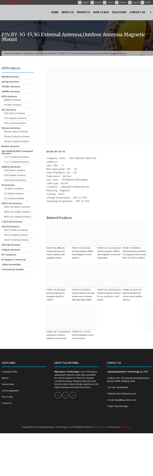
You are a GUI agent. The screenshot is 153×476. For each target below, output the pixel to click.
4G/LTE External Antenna (16, 240)
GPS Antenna (9, 110)
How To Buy (101, 12)
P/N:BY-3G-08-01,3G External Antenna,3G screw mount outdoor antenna (133, 295)
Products (83, 12)
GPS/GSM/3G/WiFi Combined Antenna (17, 152)
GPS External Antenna (15, 123)
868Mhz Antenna (12, 100)
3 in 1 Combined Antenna (16, 162)
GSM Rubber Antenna (14, 175)
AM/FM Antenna (10, 76)
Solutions (119, 12)
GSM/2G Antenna (11, 167)
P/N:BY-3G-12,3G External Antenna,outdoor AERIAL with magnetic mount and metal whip (109, 253)
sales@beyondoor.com (15, 2)
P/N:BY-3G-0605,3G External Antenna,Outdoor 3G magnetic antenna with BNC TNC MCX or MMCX (134, 253)
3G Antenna (29, 53)
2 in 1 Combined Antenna (16, 157)
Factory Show (8, 384)
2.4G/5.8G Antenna (12, 221)
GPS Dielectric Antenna (15, 118)
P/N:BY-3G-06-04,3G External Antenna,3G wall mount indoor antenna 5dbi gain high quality (83, 295)
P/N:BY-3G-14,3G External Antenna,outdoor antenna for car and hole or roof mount (109, 295)
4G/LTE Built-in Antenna (16, 230)
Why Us (5, 378)
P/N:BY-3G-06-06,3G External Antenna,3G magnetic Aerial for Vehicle (56, 295)
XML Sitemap (100, 427)
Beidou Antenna (11, 146)
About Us (68, 12)
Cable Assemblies (11, 264)
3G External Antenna (47, 53)
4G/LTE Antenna (10, 226)
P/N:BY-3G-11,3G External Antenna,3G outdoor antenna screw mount (58, 334)
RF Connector (9, 254)
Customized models (13, 269)
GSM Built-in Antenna (14, 170)
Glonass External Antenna (16, 141)
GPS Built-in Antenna (14, 113)
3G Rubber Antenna (13, 193)
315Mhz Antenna (11, 86)
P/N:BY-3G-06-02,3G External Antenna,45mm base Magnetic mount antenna (82, 253)
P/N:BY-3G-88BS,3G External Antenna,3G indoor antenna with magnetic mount (56, 253)
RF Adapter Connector (14, 259)
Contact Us (137, 12)
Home (54, 12)
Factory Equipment (10, 390)
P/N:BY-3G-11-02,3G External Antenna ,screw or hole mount (82, 334)
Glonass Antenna (11, 128)
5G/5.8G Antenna (11, 245)
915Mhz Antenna (12, 105)
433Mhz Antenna (11, 91)
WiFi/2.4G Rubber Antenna (17, 212)
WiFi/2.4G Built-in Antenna (17, 207)
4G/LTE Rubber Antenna (16, 235)
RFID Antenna (9, 96)
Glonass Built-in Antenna (16, 131)
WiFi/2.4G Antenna (12, 203)
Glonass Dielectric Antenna (17, 136)
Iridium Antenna (11, 249)
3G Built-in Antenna (13, 188)
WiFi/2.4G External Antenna (17, 216)
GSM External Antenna (15, 180)
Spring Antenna (10, 81)
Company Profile (9, 371)
